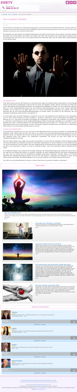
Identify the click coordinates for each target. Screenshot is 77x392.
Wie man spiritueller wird (12, 212)
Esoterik (42, 23)
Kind (23, 23)
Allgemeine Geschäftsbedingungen (41, 387)
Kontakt (27, 384)
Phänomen (27, 23)
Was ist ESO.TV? (47, 384)
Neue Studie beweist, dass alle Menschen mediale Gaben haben (53, 264)
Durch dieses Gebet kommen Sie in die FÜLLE (48, 243)
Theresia (14, 312)
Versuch (32, 23)
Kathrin (14, 328)
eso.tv (5, 22)
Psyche (60, 23)
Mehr (25, 316)
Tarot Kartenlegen (23, 381)
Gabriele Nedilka (17, 360)
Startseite (5, 14)
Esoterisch (51, 23)
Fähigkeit (20, 23)
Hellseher (30, 381)
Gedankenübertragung (12, 23)
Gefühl (46, 23)
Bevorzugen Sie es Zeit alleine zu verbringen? (48, 223)
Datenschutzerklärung (40, 389)
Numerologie (47, 381)
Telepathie (56, 23)
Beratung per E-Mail (52, 380)
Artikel (9, 14)
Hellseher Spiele (43, 380)
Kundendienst (33, 384)
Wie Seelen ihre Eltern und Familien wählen (47, 285)
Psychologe (70, 23)
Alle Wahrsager (28, 380)
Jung (5, 23)
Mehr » (6, 218)
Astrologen (42, 381)
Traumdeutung (54, 381)
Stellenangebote (39, 384)
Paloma (14, 344)
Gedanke (65, 23)
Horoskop (34, 380)
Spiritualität (14, 14)
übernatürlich (37, 23)
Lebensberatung (36, 381)
